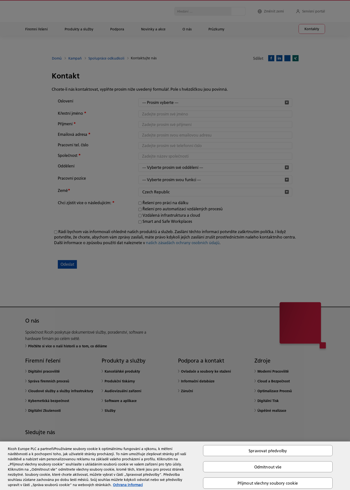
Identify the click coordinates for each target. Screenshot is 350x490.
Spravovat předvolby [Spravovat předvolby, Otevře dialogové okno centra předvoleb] (268, 450)
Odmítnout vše (267, 466)
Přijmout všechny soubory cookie (268, 483)
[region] (175, 465)
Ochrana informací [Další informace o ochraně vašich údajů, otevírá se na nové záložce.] (128, 485)
